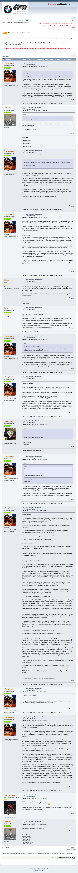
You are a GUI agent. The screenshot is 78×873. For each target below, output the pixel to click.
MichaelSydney (10, 795)
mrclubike (9, 421)
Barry (7, 308)
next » (74, 53)
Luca (7, 280)
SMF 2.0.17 (32, 868)
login (17, 18)
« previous (69, 53)
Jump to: (54, 857)
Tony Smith (9, 63)
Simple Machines (46, 868)
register (21, 18)
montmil (8, 108)
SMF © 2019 (39, 868)
